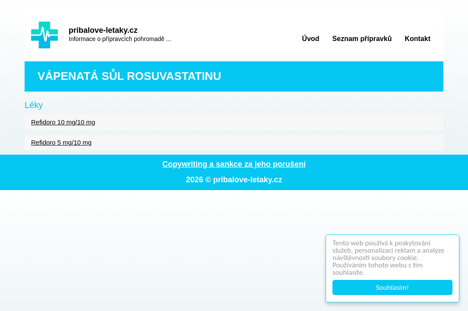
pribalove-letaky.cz (103, 30)
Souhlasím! (392, 287)
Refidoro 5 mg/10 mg (61, 142)
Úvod (310, 38)
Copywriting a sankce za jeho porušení (234, 164)
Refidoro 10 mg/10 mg (63, 122)
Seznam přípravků (362, 38)
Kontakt (417, 38)
